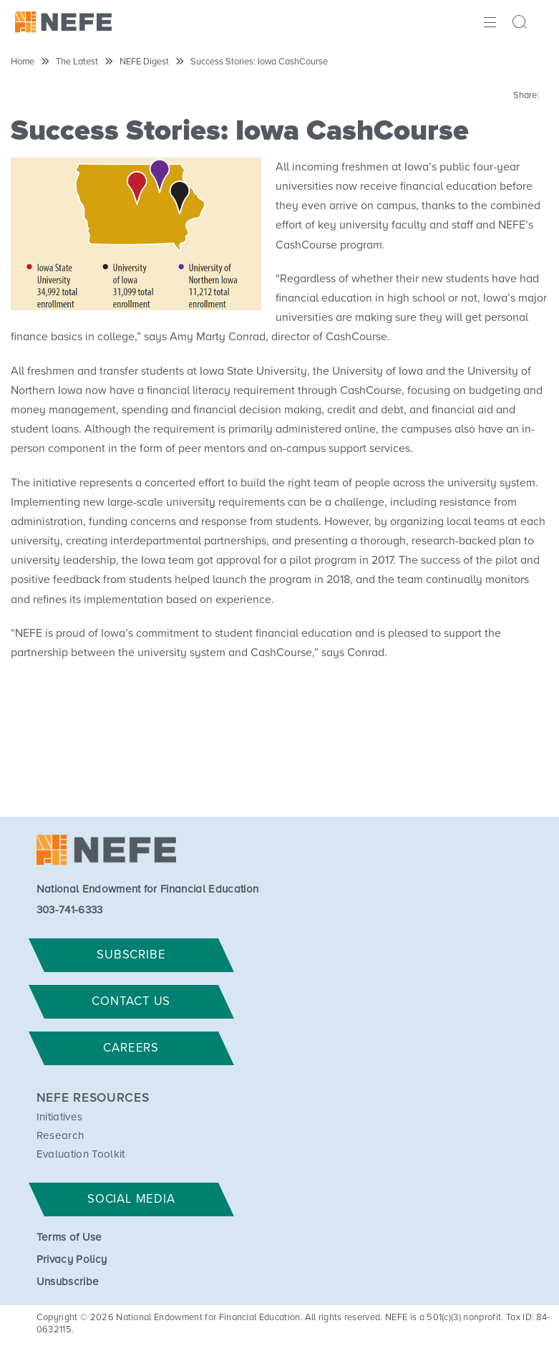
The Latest (77, 62)
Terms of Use (69, 1237)
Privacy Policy (72, 1259)
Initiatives (60, 1117)
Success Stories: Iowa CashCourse (259, 62)
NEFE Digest (144, 62)
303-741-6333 (70, 910)
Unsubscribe (68, 1282)
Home (22, 62)
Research (60, 1135)
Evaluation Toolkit (81, 1154)
